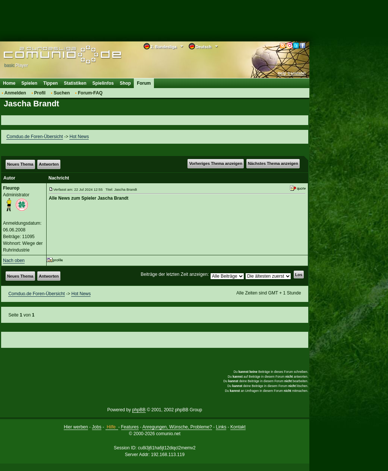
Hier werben (76, 427)
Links (221, 427)
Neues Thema (20, 164)
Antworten (49, 164)
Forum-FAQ (90, 93)
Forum (144, 83)
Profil (40, 93)
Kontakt (238, 427)
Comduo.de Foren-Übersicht (34, 136)
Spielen (29, 83)
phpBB (139, 409)
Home (9, 83)
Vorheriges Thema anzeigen (215, 163)
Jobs (96, 427)
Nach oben (14, 260)
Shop (125, 83)
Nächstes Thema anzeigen (273, 163)
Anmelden (15, 93)
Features (130, 427)
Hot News (79, 136)
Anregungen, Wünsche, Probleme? (177, 427)
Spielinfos (103, 83)
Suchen (62, 93)
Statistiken (75, 83)
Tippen (50, 83)
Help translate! (292, 73)
